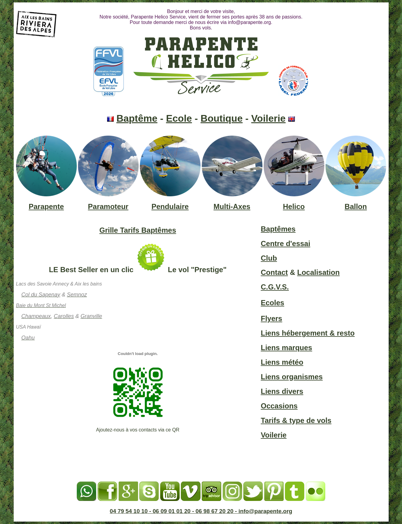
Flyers (271, 318)
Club (269, 258)
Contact (274, 272)
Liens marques (286, 347)
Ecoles (272, 303)
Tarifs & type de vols (296, 420)
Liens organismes (292, 377)
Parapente (46, 206)
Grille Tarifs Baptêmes (138, 230)
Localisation (318, 272)
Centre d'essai (285, 243)
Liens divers (282, 391)
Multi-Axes (232, 206)
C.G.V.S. (275, 287)
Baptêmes (278, 229)
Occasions (279, 406)
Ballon (356, 206)
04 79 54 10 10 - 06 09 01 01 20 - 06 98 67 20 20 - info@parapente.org (201, 511)
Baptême (137, 118)
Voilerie (268, 118)
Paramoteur (108, 206)
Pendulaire (170, 206)
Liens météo (282, 362)
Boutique (222, 118)
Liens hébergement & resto (308, 333)
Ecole (179, 118)
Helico (294, 206)
